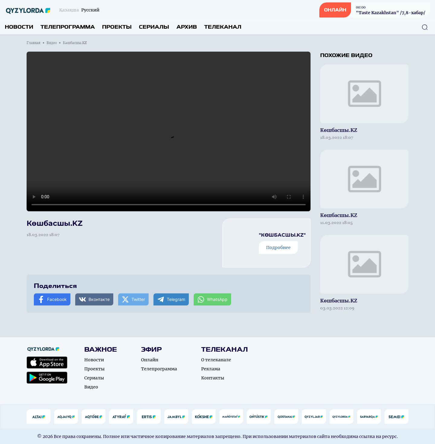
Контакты (212, 378)
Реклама (210, 369)
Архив (186, 27)
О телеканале (216, 360)
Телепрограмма (67, 27)
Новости (19, 27)
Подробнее (278, 247)
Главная (33, 43)
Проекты (117, 27)
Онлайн (149, 360)
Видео (52, 43)
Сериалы (154, 27)
